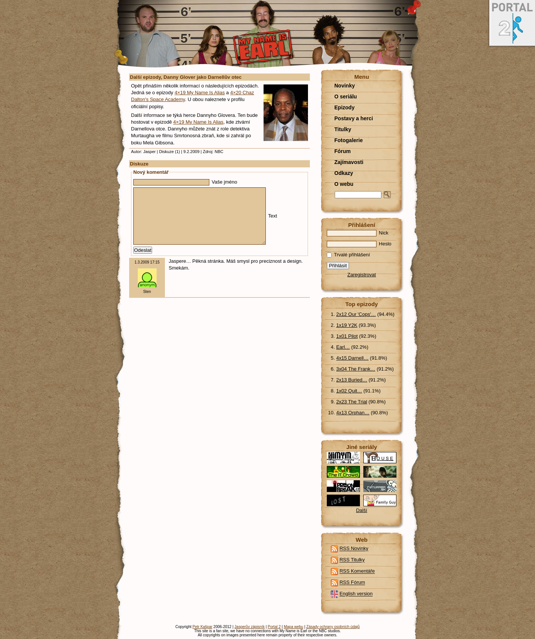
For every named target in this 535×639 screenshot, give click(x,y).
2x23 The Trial (351, 402)
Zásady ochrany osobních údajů (333, 627)
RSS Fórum (352, 582)
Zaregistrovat (362, 274)
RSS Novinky (354, 549)
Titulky (342, 129)
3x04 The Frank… (355, 369)
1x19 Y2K (346, 325)
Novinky (344, 86)
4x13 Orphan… (352, 412)
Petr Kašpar (202, 627)
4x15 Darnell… (352, 358)
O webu (344, 184)
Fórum (342, 151)
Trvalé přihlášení (348, 254)
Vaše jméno (185, 182)
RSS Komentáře (357, 571)
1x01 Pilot (347, 336)
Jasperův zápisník (250, 627)
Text (205, 221)
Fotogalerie (348, 140)
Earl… (343, 347)
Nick (358, 233)
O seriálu (345, 96)
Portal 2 (274, 627)
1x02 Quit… (349, 391)
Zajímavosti (348, 162)
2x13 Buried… (351, 380)
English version (356, 594)
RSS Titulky (352, 560)
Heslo (359, 244)
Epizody (344, 107)
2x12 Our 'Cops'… (356, 314)
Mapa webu (293, 627)
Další (361, 510)
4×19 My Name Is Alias (200, 92)
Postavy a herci (353, 118)
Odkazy (343, 173)
